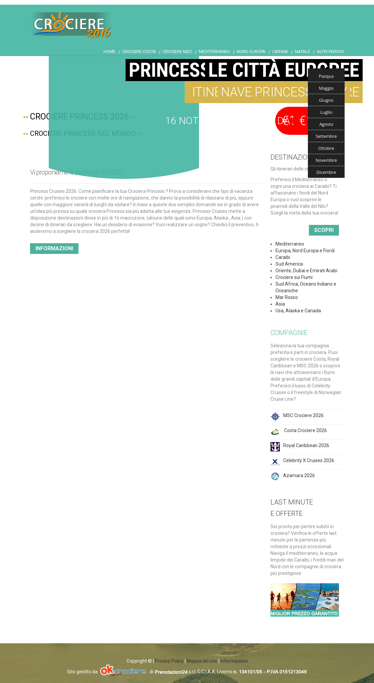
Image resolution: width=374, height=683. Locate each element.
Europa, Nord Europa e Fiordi (305, 250)
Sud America (289, 264)
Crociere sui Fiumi (294, 277)
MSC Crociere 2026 (303, 415)
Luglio (326, 112)
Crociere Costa (139, 51)
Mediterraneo (214, 51)
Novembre (326, 160)
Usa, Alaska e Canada (298, 310)
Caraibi (280, 51)
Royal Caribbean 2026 (306, 445)
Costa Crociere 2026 (305, 430)
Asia (280, 304)
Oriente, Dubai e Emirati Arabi (306, 270)
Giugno (326, 100)
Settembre (326, 136)
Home (110, 51)
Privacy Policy (169, 661)
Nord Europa (251, 51)
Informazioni (54, 248)
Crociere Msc (177, 51)
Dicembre (326, 172)
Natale (302, 51)
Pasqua (326, 76)
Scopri (324, 230)
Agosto (326, 124)
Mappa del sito (202, 661)
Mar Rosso (286, 297)
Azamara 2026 (299, 475)
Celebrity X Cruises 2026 (308, 460)
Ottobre (326, 148)
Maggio (326, 88)
